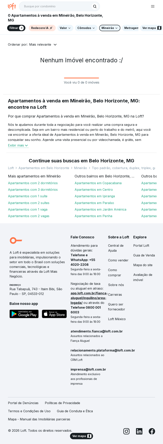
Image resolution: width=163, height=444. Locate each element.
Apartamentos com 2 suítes (28, 203)
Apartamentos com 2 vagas (28, 216)
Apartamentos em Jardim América (100, 209)
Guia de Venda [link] (144, 255)
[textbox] (59, 6)
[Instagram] (126, 432)
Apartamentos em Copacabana (98, 183)
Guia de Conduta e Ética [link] (75, 411)
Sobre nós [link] (116, 285)
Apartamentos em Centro (94, 190)
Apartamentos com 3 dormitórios (33, 190)
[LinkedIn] (139, 432)
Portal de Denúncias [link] (23, 403)
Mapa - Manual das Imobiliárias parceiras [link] (39, 419)
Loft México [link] (117, 319)
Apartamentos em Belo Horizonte (43, 168)
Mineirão (80, 168)
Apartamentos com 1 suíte (27, 196)
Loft (11, 168)
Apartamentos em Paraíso (94, 203)
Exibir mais (18, 145)
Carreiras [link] (115, 295)
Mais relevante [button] (40, 44)
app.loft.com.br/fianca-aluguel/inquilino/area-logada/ (89, 298)
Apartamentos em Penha (93, 216)
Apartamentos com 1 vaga (27, 209)
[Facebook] (152, 432)
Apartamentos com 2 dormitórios (33, 183)
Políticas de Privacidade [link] (62, 403)
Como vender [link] (118, 260)
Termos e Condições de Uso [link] (29, 411)
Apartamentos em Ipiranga (95, 196)
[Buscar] (95, 6)
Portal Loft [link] (141, 246)
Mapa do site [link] (142, 265)
